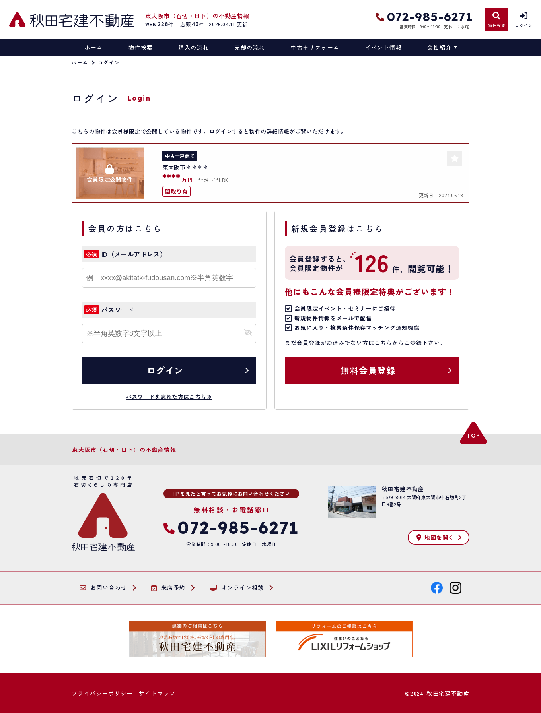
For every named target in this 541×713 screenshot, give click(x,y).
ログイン (165, 370)
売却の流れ (249, 47)
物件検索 (140, 47)
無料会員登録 (368, 370)
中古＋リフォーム (314, 47)
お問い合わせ (103, 588)
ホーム (94, 47)
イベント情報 (383, 47)
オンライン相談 (237, 588)
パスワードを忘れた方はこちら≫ (169, 397)
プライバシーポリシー (102, 693)
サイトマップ (157, 693)
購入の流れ (193, 47)
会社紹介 (439, 47)
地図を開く (435, 537)
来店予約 (168, 588)
